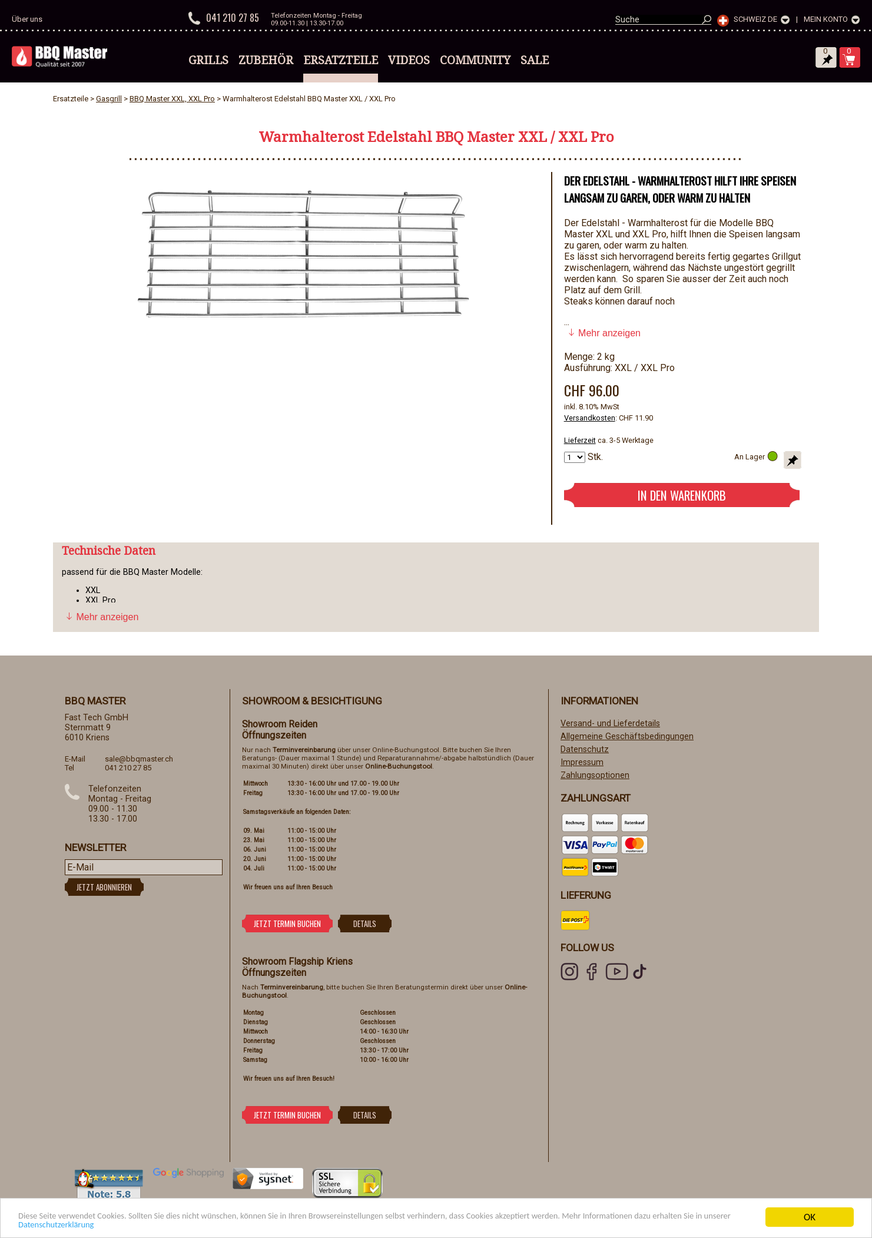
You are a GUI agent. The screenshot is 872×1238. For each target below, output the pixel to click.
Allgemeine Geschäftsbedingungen (627, 736)
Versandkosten (589, 417)
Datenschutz (585, 749)
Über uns (27, 19)
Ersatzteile (340, 60)
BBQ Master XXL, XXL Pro (172, 98)
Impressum (582, 762)
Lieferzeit (580, 440)
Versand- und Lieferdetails (610, 724)
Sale (534, 60)
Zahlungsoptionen (595, 775)
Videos (409, 60)
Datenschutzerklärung (178, 1224)
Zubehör (265, 60)
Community (475, 60)
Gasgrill (109, 98)
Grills (208, 60)
